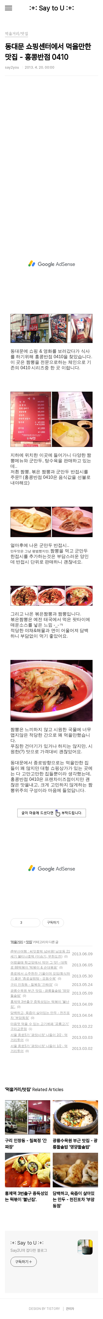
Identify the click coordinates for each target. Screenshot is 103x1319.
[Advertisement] (51, 163)
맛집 (29, 942)
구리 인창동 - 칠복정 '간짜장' (31, 985)
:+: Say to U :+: (51, 8)
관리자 (70, 1309)
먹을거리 (17, 942)
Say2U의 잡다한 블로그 (28, 1250)
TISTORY (53, 1309)
